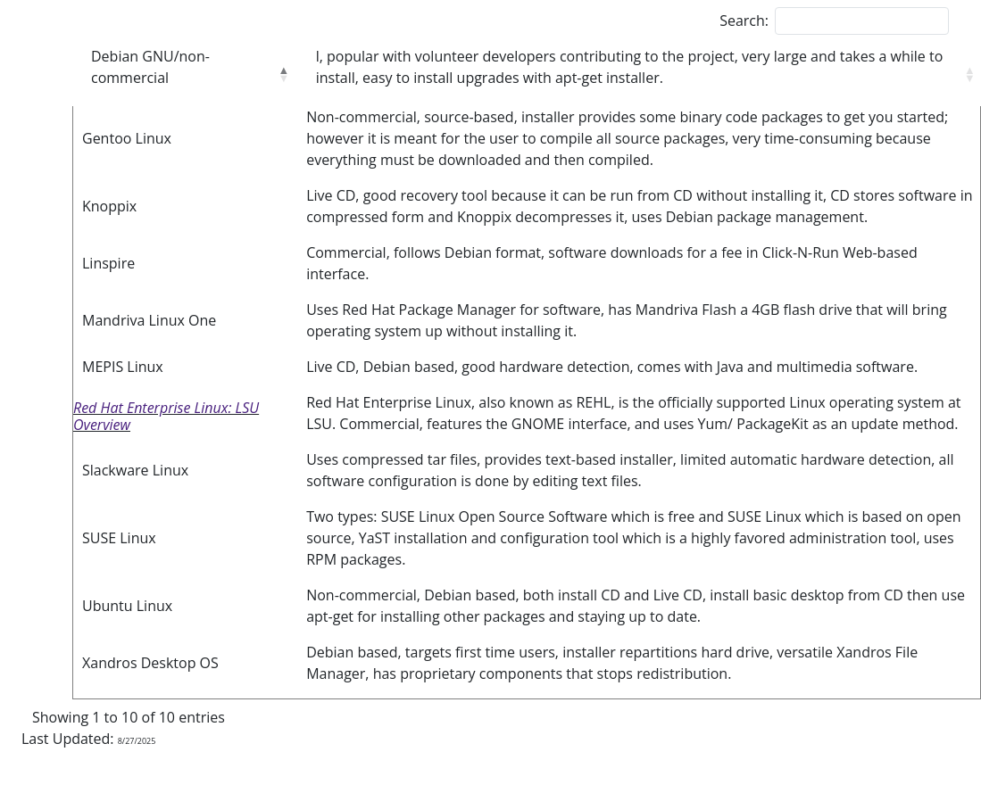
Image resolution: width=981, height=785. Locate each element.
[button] (282, 74)
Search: (744, 20)
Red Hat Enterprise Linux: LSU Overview (166, 416)
